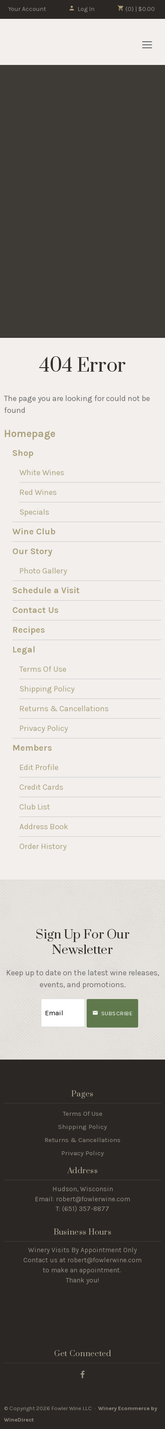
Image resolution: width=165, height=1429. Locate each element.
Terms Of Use (42, 669)
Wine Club (33, 531)
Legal (23, 650)
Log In (82, 9)
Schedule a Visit (46, 590)
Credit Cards (41, 787)
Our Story (32, 551)
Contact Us (35, 610)
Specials (34, 512)
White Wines (41, 472)
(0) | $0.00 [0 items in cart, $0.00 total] (136, 9)
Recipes (28, 630)
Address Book (43, 826)
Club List (34, 807)
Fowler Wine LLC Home (54, 42)
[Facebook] (82, 1374)
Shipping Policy (47, 689)
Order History (43, 846)
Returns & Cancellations (64, 708)
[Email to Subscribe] (63, 1013)
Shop (22, 453)
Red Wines (38, 492)
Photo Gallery (43, 571)
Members (32, 748)
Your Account (27, 9)
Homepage (29, 434)
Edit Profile (39, 767)
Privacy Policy (43, 728)
